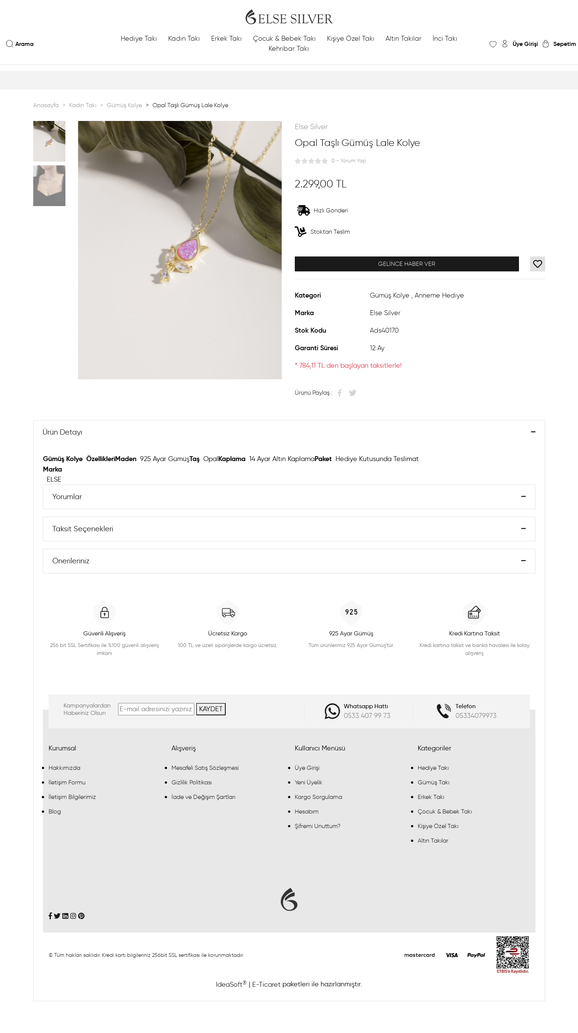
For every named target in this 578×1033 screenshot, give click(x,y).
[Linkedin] (65, 917)
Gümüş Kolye (389, 295)
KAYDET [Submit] (211, 711)
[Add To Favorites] (537, 263)
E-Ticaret (266, 986)
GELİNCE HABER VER (406, 263)
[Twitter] (57, 917)
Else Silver (311, 126)
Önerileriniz (71, 562)
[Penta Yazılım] (513, 956)
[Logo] (289, 17)
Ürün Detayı (63, 432)
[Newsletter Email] (156, 711)
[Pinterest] (81, 917)
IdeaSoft (231, 985)
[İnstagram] (73, 917)
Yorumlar (67, 497)
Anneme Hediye (439, 295)
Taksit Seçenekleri (83, 530)
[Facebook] (50, 917)
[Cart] (559, 43)
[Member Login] (519, 43)
